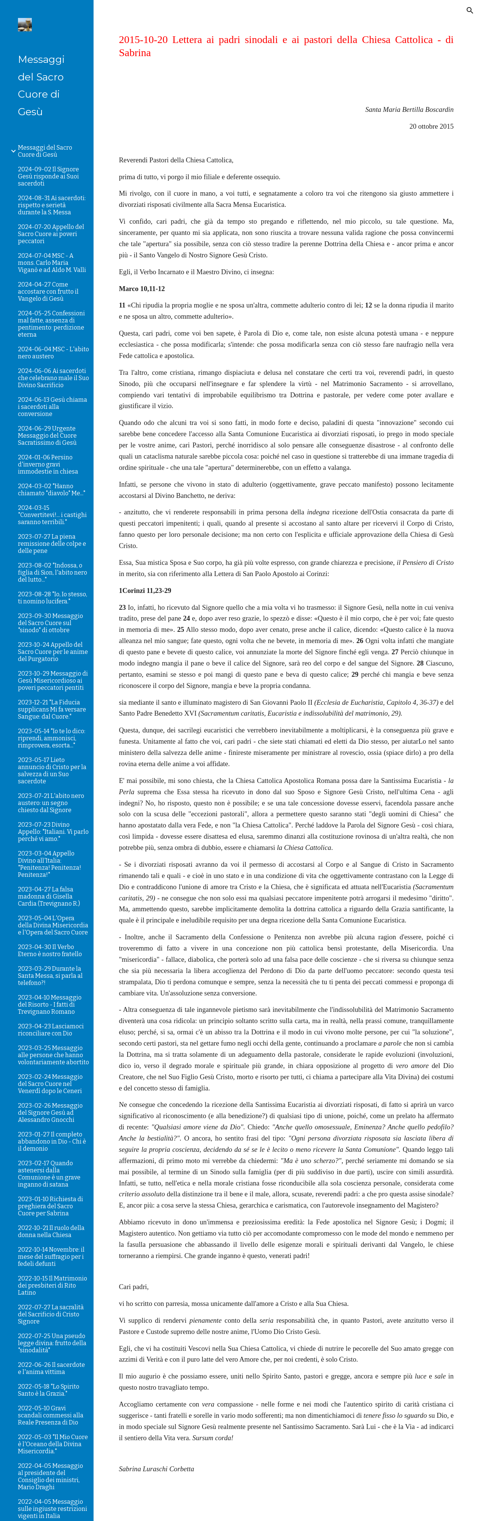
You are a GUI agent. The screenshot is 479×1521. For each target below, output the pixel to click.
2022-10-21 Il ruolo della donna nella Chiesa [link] (51, 1231)
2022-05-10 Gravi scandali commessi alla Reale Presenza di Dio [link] (50, 1415)
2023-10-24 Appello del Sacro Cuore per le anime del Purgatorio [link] (53, 651)
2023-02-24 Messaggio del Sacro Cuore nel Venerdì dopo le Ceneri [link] (50, 1084)
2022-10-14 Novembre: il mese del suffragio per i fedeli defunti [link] (51, 1256)
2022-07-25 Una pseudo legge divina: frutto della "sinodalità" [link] (52, 1343)
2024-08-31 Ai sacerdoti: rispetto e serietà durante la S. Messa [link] (52, 205)
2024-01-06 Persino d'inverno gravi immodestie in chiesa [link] (48, 464)
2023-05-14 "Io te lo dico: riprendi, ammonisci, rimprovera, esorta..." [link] (51, 738)
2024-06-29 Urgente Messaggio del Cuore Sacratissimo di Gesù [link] (47, 435)
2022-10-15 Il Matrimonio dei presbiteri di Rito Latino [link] (52, 1285)
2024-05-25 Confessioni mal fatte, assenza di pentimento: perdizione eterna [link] (51, 324)
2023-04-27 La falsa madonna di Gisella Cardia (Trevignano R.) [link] (49, 896)
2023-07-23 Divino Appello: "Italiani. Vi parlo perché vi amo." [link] (53, 831)
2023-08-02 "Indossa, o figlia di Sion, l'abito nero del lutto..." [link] (52, 572)
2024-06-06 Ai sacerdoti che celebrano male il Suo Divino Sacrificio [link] (53, 378)
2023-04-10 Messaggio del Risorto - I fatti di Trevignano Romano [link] (50, 1004)
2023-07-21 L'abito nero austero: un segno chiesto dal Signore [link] (51, 803)
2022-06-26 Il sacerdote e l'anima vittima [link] (51, 1368)
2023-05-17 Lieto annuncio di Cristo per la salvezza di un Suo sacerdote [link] (52, 770)
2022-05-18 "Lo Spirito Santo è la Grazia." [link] (48, 1390)
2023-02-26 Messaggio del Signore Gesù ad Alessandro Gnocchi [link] (50, 1112)
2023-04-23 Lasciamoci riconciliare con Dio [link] (51, 1030)
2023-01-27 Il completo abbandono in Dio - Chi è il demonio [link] (52, 1141)
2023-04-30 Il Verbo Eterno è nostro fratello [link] (50, 950)
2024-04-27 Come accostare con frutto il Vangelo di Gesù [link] (48, 291)
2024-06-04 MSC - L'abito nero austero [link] (53, 353)
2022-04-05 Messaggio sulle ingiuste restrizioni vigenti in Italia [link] (52, 1509)
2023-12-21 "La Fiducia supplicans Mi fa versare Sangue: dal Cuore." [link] (52, 709)
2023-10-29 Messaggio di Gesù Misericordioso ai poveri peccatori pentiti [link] (53, 680)
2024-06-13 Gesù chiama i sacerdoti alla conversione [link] (52, 406)
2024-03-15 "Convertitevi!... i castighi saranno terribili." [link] (52, 515)
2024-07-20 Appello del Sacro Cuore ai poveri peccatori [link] (51, 234)
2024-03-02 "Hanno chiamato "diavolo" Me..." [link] (51, 490)
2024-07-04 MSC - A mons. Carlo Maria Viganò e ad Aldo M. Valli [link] (52, 262)
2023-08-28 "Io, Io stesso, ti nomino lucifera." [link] (52, 598)
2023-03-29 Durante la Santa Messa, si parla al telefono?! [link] (50, 975)
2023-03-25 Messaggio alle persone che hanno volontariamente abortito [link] (53, 1055)
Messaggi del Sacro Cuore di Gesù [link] (45, 151)
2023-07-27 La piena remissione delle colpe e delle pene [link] (52, 543)
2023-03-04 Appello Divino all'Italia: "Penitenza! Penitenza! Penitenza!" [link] (49, 864)
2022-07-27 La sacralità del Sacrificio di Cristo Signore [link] (51, 1314)
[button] (470, 10)
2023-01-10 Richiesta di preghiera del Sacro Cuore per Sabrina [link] (50, 1206)
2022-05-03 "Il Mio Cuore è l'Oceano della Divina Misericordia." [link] (53, 1444)
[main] (286, 46)
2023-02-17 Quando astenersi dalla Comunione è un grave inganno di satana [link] (49, 1174)
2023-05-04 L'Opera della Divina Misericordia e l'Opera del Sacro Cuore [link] (53, 925)
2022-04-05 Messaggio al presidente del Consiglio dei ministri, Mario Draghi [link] (50, 1476)
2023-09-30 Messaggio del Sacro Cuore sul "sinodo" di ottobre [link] (50, 623)
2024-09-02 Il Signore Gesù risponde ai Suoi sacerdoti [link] (48, 176)
